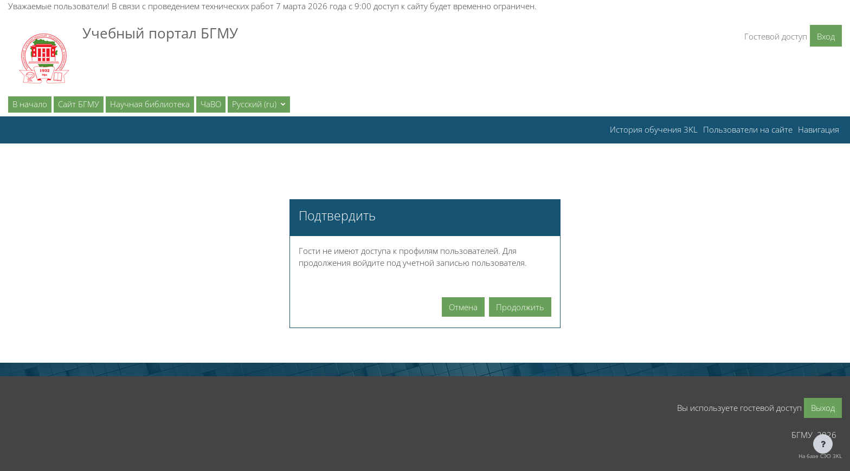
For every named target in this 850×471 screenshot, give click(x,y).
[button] (259, 104)
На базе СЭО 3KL (820, 456)
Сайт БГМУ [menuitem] (78, 104)
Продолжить (520, 307)
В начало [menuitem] (29, 104)
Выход (823, 407)
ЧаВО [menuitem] (211, 104)
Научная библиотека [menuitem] (150, 104)
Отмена (463, 307)
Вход (826, 36)
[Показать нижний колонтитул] (823, 444)
